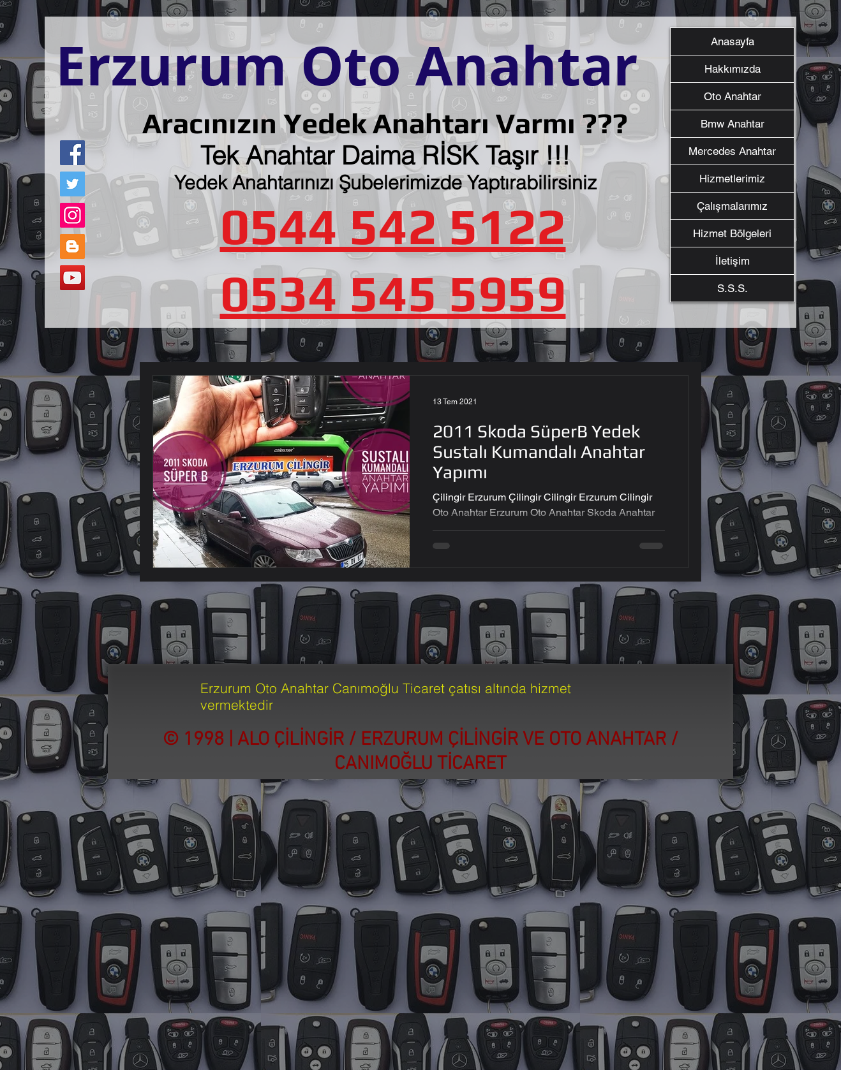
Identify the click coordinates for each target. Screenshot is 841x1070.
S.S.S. (732, 288)
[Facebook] (72, 152)
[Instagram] (72, 215)
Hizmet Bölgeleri (732, 233)
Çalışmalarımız (732, 206)
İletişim (732, 260)
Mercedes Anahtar (732, 151)
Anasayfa (732, 41)
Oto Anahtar (732, 96)
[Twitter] (72, 184)
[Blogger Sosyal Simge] (72, 246)
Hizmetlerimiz (732, 178)
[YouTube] (72, 277)
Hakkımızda (732, 68)
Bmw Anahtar (732, 123)
